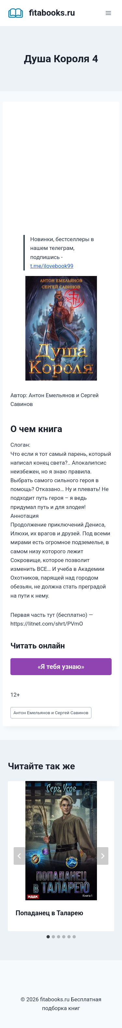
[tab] (48, 936)
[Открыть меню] (108, 13)
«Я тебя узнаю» (61, 667)
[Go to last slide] (19, 856)
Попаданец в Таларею (49, 913)
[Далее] (102, 856)
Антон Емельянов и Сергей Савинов (50, 712)
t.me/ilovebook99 (52, 266)
